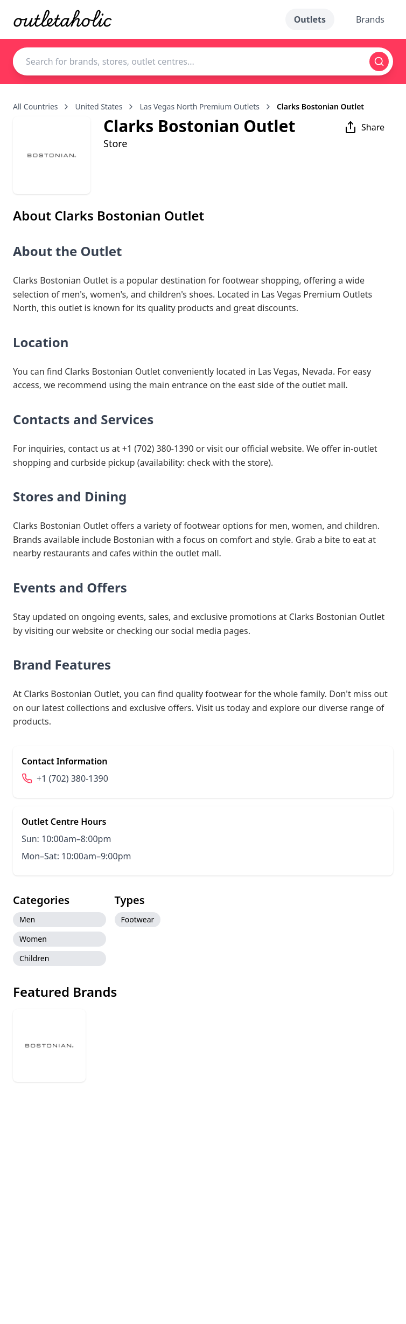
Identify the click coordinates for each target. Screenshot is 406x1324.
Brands (370, 19)
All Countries (35, 106)
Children (34, 958)
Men (27, 919)
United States (98, 106)
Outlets (310, 19)
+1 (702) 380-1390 (72, 778)
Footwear (138, 919)
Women (33, 939)
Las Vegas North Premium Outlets (199, 106)
